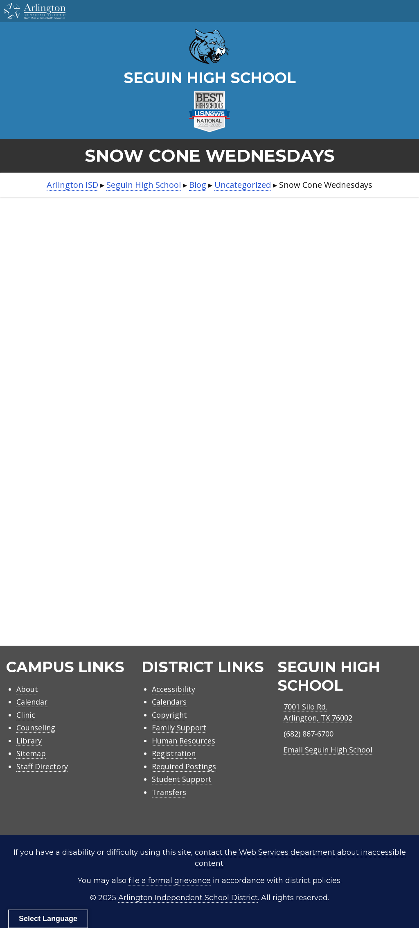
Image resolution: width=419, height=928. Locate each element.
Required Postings (184, 766)
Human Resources (183, 741)
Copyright (169, 715)
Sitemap (31, 753)
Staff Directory (42, 766)
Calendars (169, 702)
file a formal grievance (169, 880)
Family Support (179, 727)
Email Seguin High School (328, 750)
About (27, 689)
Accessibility (173, 689)
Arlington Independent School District (188, 897)
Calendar (31, 702)
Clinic (25, 715)
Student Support (182, 779)
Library (29, 741)
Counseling (35, 727)
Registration (174, 753)
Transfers (169, 792)
